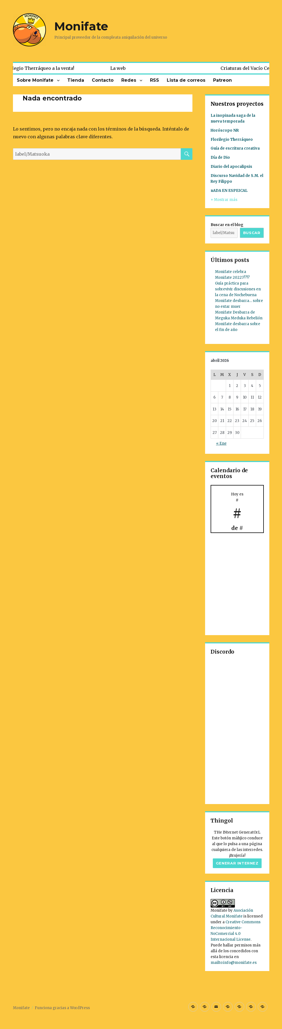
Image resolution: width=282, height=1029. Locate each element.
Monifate (81, 26)
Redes (128, 80)
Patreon (222, 80)
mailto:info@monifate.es (234, 962)
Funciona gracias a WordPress (62, 1008)
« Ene (221, 443)
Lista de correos (186, 80)
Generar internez (237, 863)
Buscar (251, 232)
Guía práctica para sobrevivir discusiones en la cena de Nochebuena (238, 289)
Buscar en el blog (227, 224)
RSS (154, 80)
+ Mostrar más (224, 199)
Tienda (75, 80)
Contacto (103, 80)
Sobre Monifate (35, 80)
